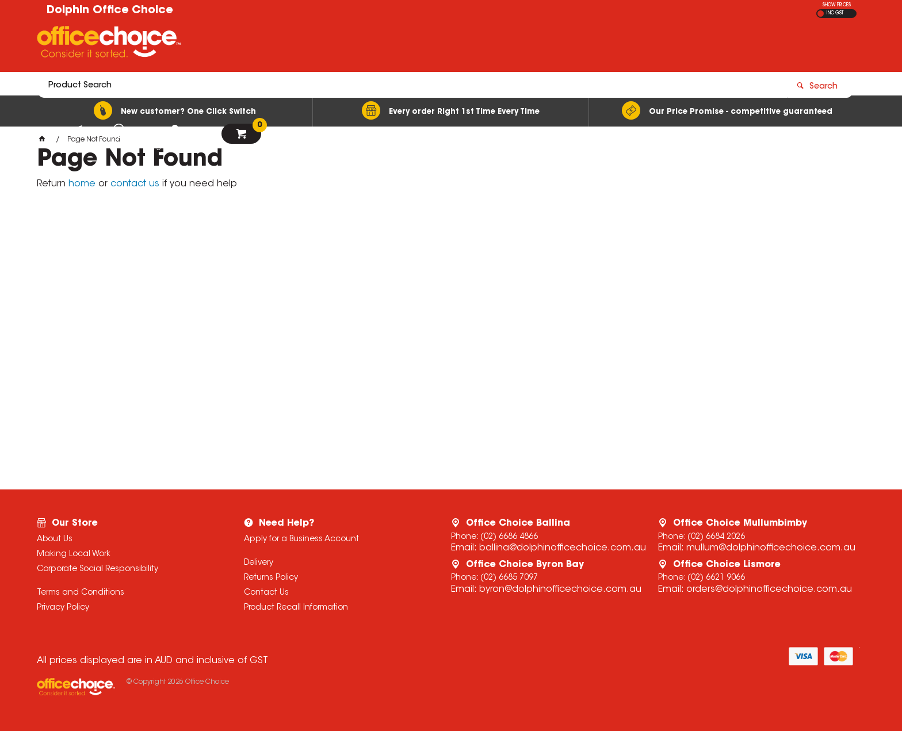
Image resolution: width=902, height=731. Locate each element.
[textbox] (384, 44)
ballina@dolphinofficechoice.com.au (562, 548)
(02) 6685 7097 (509, 578)
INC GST (835, 13)
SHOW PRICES (837, 5)
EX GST (820, 13)
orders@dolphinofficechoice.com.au (769, 589)
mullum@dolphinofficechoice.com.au (770, 548)
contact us (134, 184)
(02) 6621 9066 (716, 578)
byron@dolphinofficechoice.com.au (560, 589)
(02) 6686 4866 (509, 537)
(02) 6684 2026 (716, 537)
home (81, 184)
